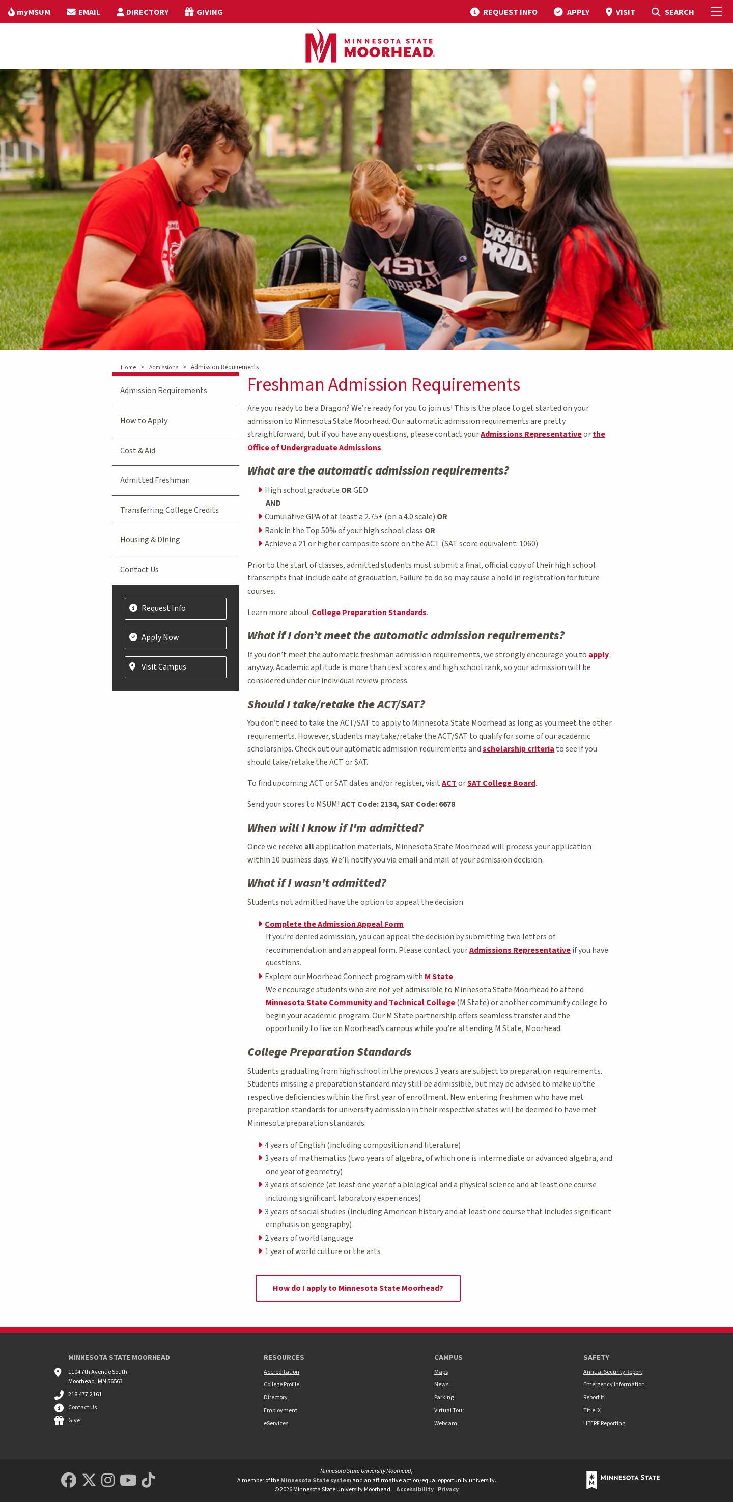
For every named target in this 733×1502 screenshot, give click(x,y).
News (441, 1384)
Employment (280, 1410)
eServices (276, 1423)
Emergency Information (614, 1384)
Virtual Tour (449, 1410)
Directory (276, 1397)
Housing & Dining (150, 539)
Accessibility (415, 1489)
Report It (593, 1397)
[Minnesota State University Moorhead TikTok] (148, 1481)
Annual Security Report (612, 1372)
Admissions (163, 367)
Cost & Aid (137, 450)
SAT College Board (501, 783)
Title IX (592, 1410)
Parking (444, 1397)
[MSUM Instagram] (108, 1481)
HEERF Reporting (604, 1423)
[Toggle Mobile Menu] (717, 11)
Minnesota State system (315, 1480)
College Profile (281, 1384)
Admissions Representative (531, 434)
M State (439, 976)
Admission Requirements (163, 390)
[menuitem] (29, 11)
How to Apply (143, 420)
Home (128, 367)
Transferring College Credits (169, 510)
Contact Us (139, 569)
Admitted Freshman (155, 480)
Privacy (448, 1489)
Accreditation (281, 1372)
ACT (449, 783)
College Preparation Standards (369, 612)
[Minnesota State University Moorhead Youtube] (128, 1481)
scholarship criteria (518, 749)
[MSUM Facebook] (68, 1481)
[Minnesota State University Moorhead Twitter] (89, 1481)
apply (598, 654)
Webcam (445, 1423)
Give (74, 1420)
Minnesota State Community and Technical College (360, 1002)
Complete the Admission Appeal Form (334, 924)
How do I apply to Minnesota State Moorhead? (358, 1288)
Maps (441, 1372)
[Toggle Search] (672, 11)
